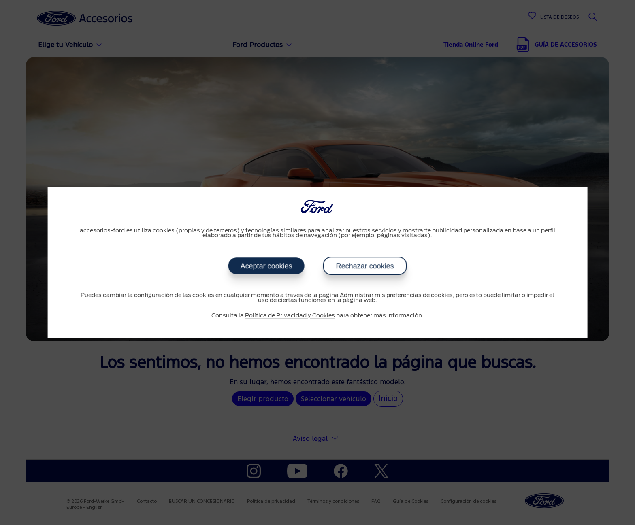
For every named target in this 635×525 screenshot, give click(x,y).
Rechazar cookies (365, 266)
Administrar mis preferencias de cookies (396, 295)
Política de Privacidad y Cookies (290, 316)
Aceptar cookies (266, 266)
